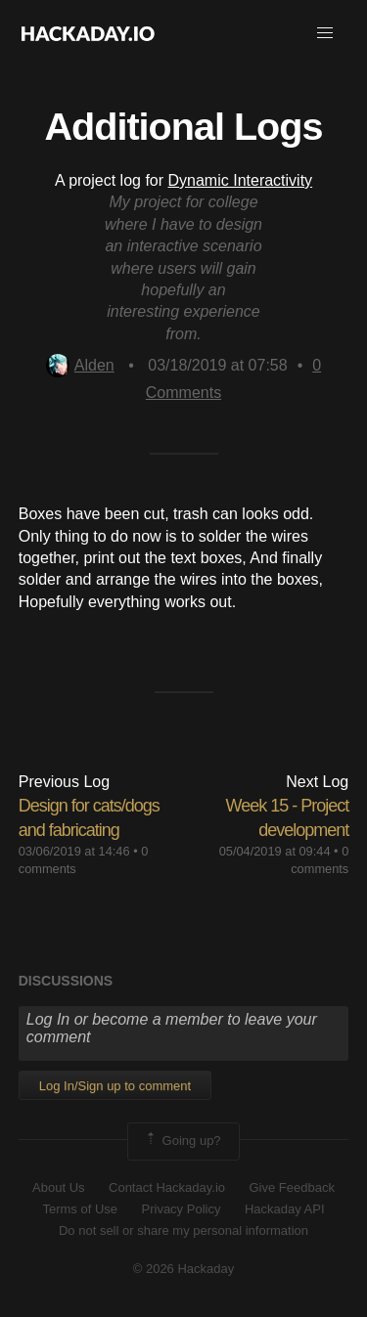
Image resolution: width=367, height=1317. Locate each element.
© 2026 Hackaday (184, 1268)
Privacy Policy (181, 1209)
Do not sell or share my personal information (183, 1230)
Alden (80, 365)
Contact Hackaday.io (167, 1187)
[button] (325, 33)
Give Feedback (291, 1187)
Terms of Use (79, 1209)
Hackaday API (285, 1209)
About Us (58, 1187)
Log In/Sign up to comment (115, 1085)
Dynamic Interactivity (240, 180)
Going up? (182, 1141)
